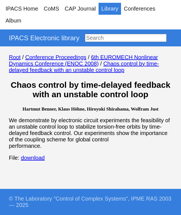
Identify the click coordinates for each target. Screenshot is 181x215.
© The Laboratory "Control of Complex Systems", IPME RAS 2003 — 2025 (90, 202)
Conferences (139, 9)
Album (13, 21)
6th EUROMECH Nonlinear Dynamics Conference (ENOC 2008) (83, 60)
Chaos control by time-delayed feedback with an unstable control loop (84, 67)
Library (109, 9)
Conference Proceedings (55, 57)
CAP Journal (80, 9)
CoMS (51, 9)
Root (15, 57)
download (33, 158)
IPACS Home (22, 9)
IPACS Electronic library (44, 38)
